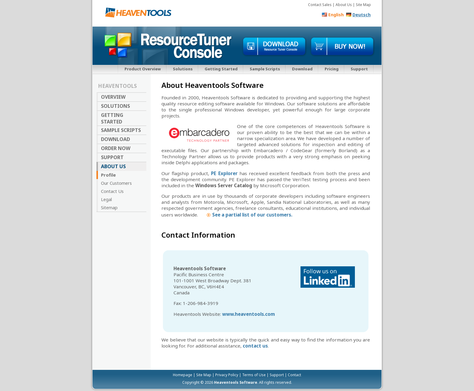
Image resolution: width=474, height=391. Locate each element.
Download (302, 69)
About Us (113, 166)
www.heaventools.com (248, 314)
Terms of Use (254, 374)
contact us (255, 346)
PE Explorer (224, 173)
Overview (113, 97)
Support (359, 69)
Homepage (182, 374)
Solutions (183, 69)
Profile (108, 175)
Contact (294, 374)
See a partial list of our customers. (252, 215)
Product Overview (143, 69)
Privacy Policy (226, 374)
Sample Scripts (265, 69)
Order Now (115, 148)
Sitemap (109, 207)
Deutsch (361, 15)
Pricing (332, 69)
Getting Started (221, 69)
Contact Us (112, 191)
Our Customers (116, 183)
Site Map (363, 4)
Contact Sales (320, 4)
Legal (106, 199)
